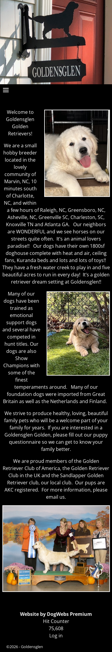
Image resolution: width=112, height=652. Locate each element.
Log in (56, 635)
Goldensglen (32, 646)
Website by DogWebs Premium (56, 614)
